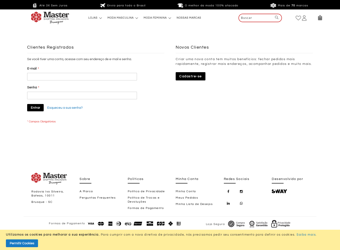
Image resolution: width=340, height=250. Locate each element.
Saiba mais (306, 234)
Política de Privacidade (146, 191)
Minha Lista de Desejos (194, 204)
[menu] (145, 17)
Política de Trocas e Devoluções (144, 199)
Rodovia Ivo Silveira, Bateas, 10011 (47, 193)
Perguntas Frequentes (98, 197)
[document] (170, 240)
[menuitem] (93, 17)
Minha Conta (186, 191)
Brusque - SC (41, 202)
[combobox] (260, 18)
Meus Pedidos (187, 197)
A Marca (86, 191)
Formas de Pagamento (146, 208)
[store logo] (40, 18)
